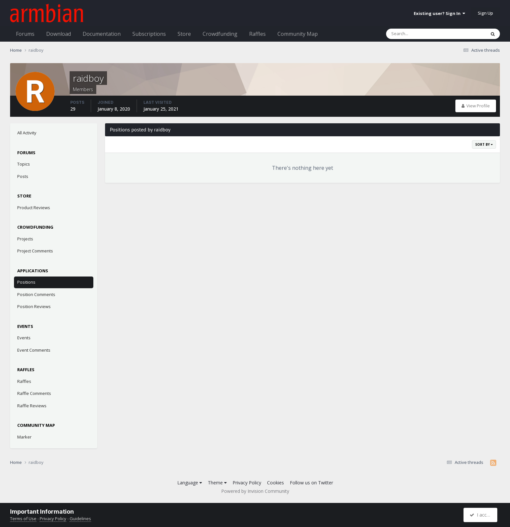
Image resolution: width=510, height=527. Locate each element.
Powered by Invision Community (255, 491)
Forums (25, 33)
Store (184, 33)
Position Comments (36, 294)
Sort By (484, 144)
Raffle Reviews (32, 406)
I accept (481, 515)
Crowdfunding (220, 33)
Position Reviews (34, 306)
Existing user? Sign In (439, 13)
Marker (24, 437)
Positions (26, 282)
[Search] (419, 34)
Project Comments (35, 251)
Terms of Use (23, 518)
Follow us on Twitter (311, 483)
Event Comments (33, 350)
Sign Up (485, 13)
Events (24, 338)
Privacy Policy (247, 483)
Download (58, 33)
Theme (217, 483)
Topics (23, 164)
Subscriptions (149, 33)
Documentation (102, 33)
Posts (22, 176)
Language (189, 483)
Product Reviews (33, 207)
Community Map (297, 33)
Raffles (257, 33)
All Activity (26, 133)
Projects (25, 239)
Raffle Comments (34, 393)
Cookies (275, 483)
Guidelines (80, 518)
